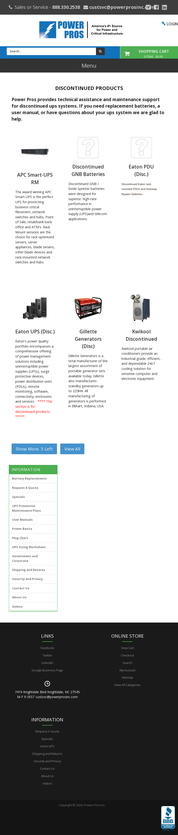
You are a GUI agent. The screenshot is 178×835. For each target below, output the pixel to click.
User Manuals (22, 519)
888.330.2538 (66, 7)
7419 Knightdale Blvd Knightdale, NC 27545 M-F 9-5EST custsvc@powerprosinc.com (47, 694)
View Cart (127, 648)
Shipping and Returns (28, 570)
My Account (127, 670)
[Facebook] (156, 7)
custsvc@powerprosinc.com (121, 7)
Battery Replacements (29, 478)
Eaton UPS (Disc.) (35, 331)
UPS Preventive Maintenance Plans (26, 508)
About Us (19, 597)
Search (127, 663)
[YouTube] (164, 7)
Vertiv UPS (47, 746)
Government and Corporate (25, 558)
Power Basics (22, 529)
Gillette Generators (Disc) (88, 338)
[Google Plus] (148, 7)
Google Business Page (47, 670)
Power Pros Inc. (94, 805)
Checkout (127, 655)
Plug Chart (20, 538)
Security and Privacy (27, 579)
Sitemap (127, 677)
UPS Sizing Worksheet (29, 547)
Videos (17, 606)
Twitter (47, 655)
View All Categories (127, 685)
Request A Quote (25, 488)
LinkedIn (47, 663)
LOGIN (172, 24)
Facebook (47, 648)
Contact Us (20, 588)
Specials (18, 497)
